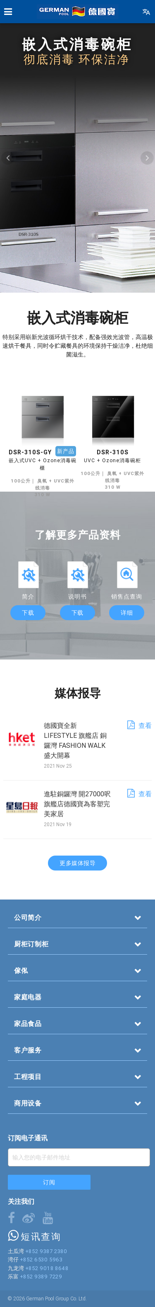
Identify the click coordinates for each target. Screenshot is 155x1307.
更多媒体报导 (77, 863)
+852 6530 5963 (41, 1259)
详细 (127, 612)
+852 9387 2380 (46, 1251)
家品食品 (28, 1023)
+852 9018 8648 (47, 1268)
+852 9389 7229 (41, 1276)
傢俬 (21, 970)
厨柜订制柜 (31, 944)
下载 (28, 612)
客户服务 (28, 1050)
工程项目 (28, 1076)
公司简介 (28, 917)
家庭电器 (28, 997)
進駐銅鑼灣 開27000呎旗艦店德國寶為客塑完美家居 (77, 804)
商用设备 (28, 1103)
